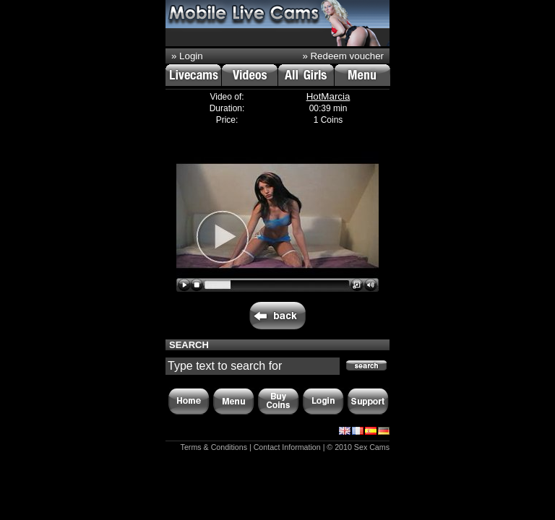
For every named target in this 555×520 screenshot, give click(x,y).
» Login (187, 56)
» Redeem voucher (343, 56)
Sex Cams (372, 447)
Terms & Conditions (214, 447)
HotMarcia (328, 96)
